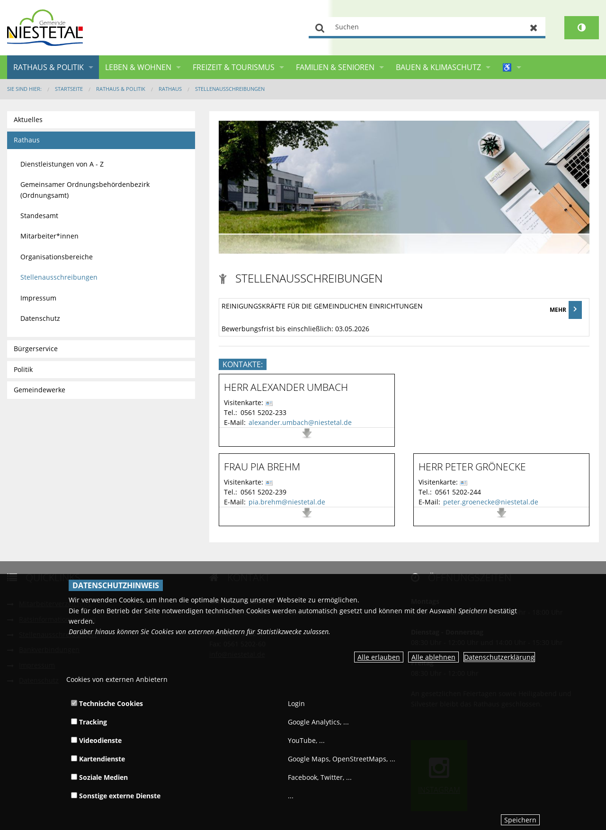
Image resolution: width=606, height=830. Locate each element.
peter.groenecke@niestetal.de (490, 501)
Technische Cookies (107, 703)
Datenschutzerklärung (499, 657)
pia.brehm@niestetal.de (287, 501)
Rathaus (170, 88)
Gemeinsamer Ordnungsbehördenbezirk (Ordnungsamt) (85, 189)
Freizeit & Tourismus (234, 67)
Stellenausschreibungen (230, 88)
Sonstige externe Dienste (115, 795)
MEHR (566, 310)
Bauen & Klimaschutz (438, 67)
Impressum (38, 297)
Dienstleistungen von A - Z (62, 163)
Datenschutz (40, 318)
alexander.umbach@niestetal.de (300, 422)
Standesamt (39, 215)
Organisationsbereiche (56, 256)
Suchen (320, 27)
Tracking (89, 721)
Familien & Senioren (335, 67)
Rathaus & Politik (48, 67)
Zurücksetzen (534, 27)
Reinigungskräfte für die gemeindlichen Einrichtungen (322, 305)
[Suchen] (427, 27)
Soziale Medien (99, 777)
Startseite (69, 88)
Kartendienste (98, 758)
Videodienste (96, 740)
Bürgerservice (36, 348)
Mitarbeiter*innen (49, 235)
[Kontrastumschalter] (581, 27)
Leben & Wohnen (138, 67)
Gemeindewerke (39, 389)
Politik (23, 369)
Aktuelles (28, 119)
